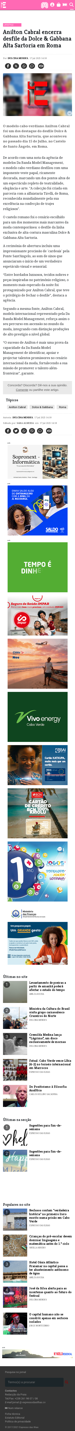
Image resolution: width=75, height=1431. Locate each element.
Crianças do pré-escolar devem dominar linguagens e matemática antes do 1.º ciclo (50, 1240)
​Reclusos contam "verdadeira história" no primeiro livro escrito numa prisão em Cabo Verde (49, 1215)
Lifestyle (8, 25)
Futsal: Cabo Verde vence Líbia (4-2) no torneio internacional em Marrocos (50, 1064)
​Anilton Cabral (17, 407)
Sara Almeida (25, 422)
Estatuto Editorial (14, 1417)
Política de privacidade (18, 1421)
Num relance (14, 1408)
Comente (22, 389)
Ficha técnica (12, 1413)
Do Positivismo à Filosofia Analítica (48, 1088)
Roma (62, 407)
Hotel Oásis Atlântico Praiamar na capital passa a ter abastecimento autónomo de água (49, 1267)
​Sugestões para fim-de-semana (45, 1127)
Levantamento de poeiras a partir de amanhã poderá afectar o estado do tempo (47, 986)
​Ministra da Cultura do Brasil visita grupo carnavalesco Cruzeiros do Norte (49, 1012)
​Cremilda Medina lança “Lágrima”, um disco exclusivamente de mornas (47, 1038)
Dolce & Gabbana (42, 407)
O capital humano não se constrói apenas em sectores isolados (48, 1318)
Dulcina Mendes (18, 58)
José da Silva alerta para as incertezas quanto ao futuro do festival (50, 1292)
